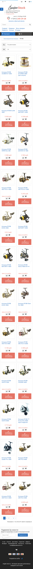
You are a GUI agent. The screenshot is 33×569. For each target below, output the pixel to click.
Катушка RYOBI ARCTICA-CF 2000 (23, 188)
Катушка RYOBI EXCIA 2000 (6, 227)
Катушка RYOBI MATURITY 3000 (23, 227)
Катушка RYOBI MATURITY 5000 (23, 111)
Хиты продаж (20, 28)
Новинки (11, 28)
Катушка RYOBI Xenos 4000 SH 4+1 (24, 265)
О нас (4, 541)
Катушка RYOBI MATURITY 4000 (6, 265)
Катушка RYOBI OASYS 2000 (6, 381)
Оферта (28, 541)
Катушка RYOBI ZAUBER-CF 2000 (7, 73)
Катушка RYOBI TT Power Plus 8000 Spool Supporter (23, 420)
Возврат (4, 543)
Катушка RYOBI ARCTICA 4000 (22, 458)
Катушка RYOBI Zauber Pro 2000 (6, 458)
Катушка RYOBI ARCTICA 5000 (22, 497)
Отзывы (17, 30)
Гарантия (22, 541)
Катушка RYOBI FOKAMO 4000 (22, 381)
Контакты (21, 543)
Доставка (15, 541)
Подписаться (23, 535)
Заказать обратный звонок (16, 21)
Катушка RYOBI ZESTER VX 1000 (23, 150)
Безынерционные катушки (11, 38)
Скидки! (4, 28)
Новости (5, 30)
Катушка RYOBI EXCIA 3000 (6, 304)
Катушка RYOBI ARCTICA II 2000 (6, 497)
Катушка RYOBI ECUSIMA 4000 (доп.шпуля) (22, 73)
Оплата (9, 541)
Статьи (11, 30)
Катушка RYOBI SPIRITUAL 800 (6, 150)
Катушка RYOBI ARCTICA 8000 (6, 342)
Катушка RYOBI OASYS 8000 (6, 420)
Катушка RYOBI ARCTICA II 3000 (6, 188)
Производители (12, 543)
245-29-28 (18, 19)
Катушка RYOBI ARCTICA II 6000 (23, 342)
